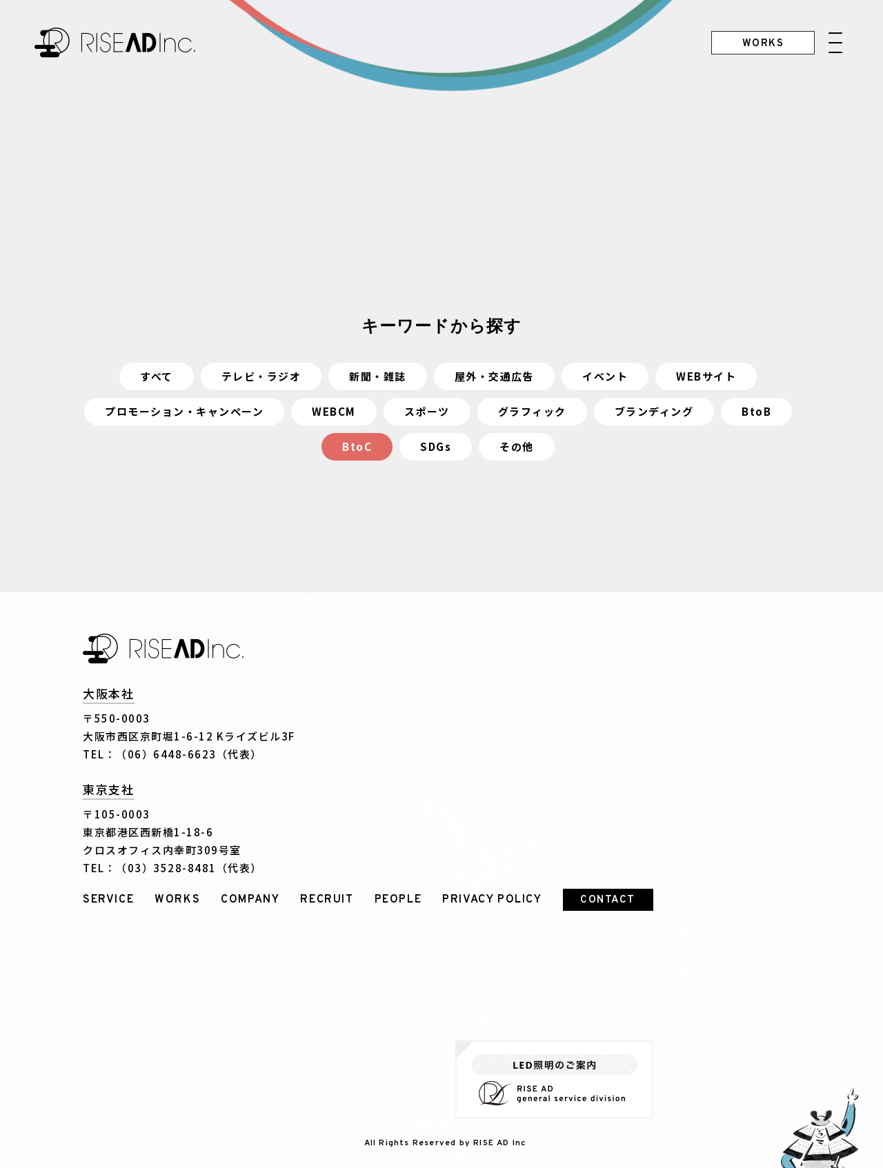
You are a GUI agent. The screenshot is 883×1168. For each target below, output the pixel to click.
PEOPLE (398, 899)
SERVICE (108, 899)
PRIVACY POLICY (492, 899)
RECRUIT (326, 899)
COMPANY (250, 899)
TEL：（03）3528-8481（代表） (172, 867)
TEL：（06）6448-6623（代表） (172, 754)
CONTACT (607, 900)
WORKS (177, 899)
